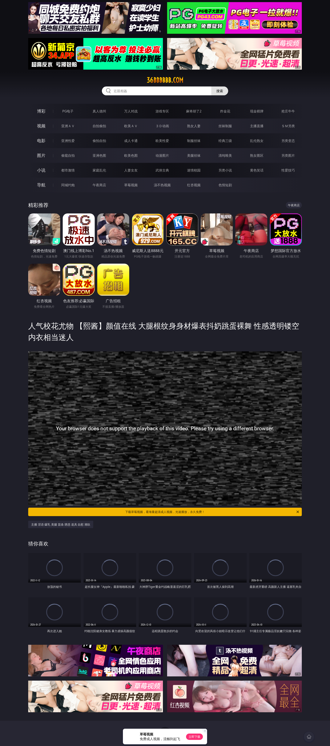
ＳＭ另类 (288, 126)
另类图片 (288, 155)
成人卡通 (131, 140)
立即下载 (194, 737)
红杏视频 (194, 185)
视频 (41, 126)
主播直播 (256, 126)
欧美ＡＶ (131, 126)
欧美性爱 (162, 140)
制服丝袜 (194, 140)
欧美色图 (131, 155)
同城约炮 (68, 185)
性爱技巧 (288, 170)
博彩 (41, 111)
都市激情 (68, 170)
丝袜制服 (225, 126)
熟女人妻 (194, 126)
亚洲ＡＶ (68, 126)
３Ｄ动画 (162, 126)
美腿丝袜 (194, 155)
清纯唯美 (225, 155)
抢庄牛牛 (288, 111)
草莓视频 (131, 185)
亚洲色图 (99, 155)
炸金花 (225, 111)
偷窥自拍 (68, 155)
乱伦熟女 (256, 140)
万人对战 (131, 111)
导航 (41, 185)
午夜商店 (99, 185)
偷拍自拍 (99, 140)
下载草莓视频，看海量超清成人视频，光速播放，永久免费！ (212, 511)
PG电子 (67, 111)
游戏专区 (162, 111)
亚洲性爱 (68, 140)
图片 (41, 155)
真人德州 (99, 111)
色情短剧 (225, 185)
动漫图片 (162, 155)
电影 (41, 140)
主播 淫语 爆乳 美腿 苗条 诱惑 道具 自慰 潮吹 (60, 524)
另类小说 (225, 170)
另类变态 (288, 140)
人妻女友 (131, 170)
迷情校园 (194, 170)
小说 (41, 170)
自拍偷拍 (99, 126)
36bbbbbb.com (165, 80)
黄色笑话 (256, 170)
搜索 (219, 91)
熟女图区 (256, 155)
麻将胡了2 (193, 111)
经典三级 (225, 140)
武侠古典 (162, 170)
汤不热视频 (162, 185)
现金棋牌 (256, 111)
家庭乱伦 (99, 170)
